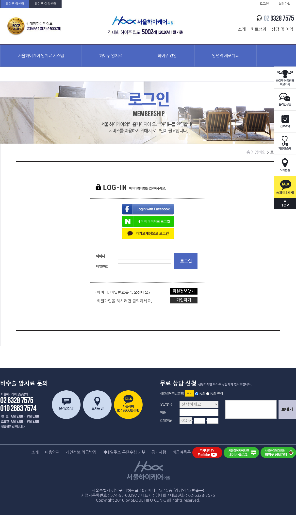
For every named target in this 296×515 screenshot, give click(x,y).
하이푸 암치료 (110, 55)
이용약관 (52, 452)
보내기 (287, 409)
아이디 (100, 256)
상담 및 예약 (282, 29)
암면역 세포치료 (225, 55)
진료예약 (285, 122)
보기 (189, 393)
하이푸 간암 (167, 55)
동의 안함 (216, 393)
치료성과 (258, 29)
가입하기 (183, 300)
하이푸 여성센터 (45, 3)
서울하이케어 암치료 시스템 (41, 55)
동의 (202, 393)
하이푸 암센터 (14, 3)
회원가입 (285, 3)
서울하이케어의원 (146, 26)
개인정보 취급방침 (81, 452)
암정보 (23, 77)
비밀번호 (102, 266)
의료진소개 (285, 143)
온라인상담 (285, 100)
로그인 (264, 3)
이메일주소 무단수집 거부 (123, 452)
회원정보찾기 (184, 291)
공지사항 (158, 452)
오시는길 (285, 165)
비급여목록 (181, 452)
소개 (242, 29)
